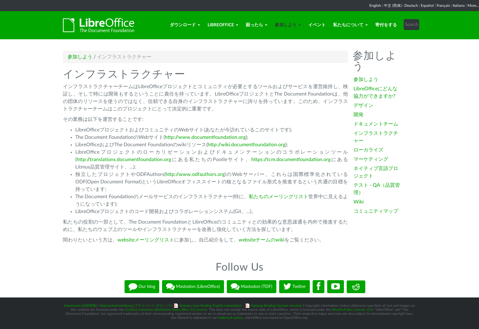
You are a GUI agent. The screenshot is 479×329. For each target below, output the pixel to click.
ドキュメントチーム (376, 124)
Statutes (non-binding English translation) (210, 305)
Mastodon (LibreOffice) (193, 286)
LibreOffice (223, 25)
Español (427, 5)
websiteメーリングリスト (145, 239)
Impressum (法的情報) (80, 305)
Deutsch (411, 5)
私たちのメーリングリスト (278, 196)
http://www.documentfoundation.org (205, 137)
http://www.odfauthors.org (195, 174)
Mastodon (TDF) (251, 286)
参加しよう (288, 25)
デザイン (363, 105)
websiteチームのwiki (261, 239)
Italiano (459, 5)
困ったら (256, 25)
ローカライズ (368, 149)
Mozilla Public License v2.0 (352, 309)
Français (443, 5)
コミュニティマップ (376, 211)
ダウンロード (185, 25)
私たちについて (350, 25)
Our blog (142, 286)
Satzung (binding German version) (276, 305)
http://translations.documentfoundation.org (124, 159)
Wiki (359, 201)
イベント (317, 25)
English (375, 5)
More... (473, 5)
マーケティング (371, 159)
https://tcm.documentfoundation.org (291, 159)
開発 (358, 114)
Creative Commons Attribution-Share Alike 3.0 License (166, 309)
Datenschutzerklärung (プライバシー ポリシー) (135, 305)
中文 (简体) (393, 5)
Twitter (294, 286)
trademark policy (230, 317)
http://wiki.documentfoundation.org (246, 144)
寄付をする (386, 25)
